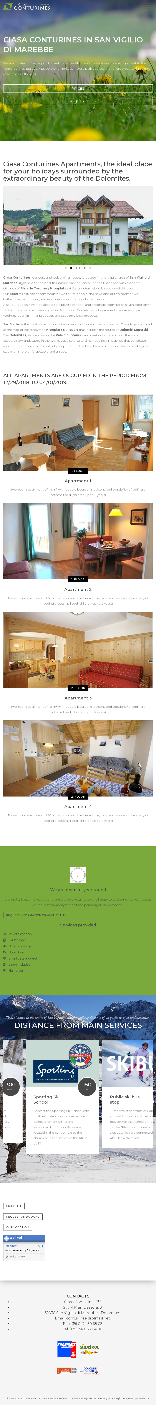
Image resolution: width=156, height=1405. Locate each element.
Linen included (19, 964)
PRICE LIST (14, 1206)
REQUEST (78, 101)
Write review (15, 1257)
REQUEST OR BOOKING (23, 1216)
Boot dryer (16, 952)
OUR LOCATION (17, 1227)
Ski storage (16, 940)
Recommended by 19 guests (22, 1250)
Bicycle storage (20, 946)
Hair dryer (15, 971)
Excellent (11, 1246)
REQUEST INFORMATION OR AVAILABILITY (36, 915)
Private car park (20, 934)
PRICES (78, 89)
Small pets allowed (22, 958)
